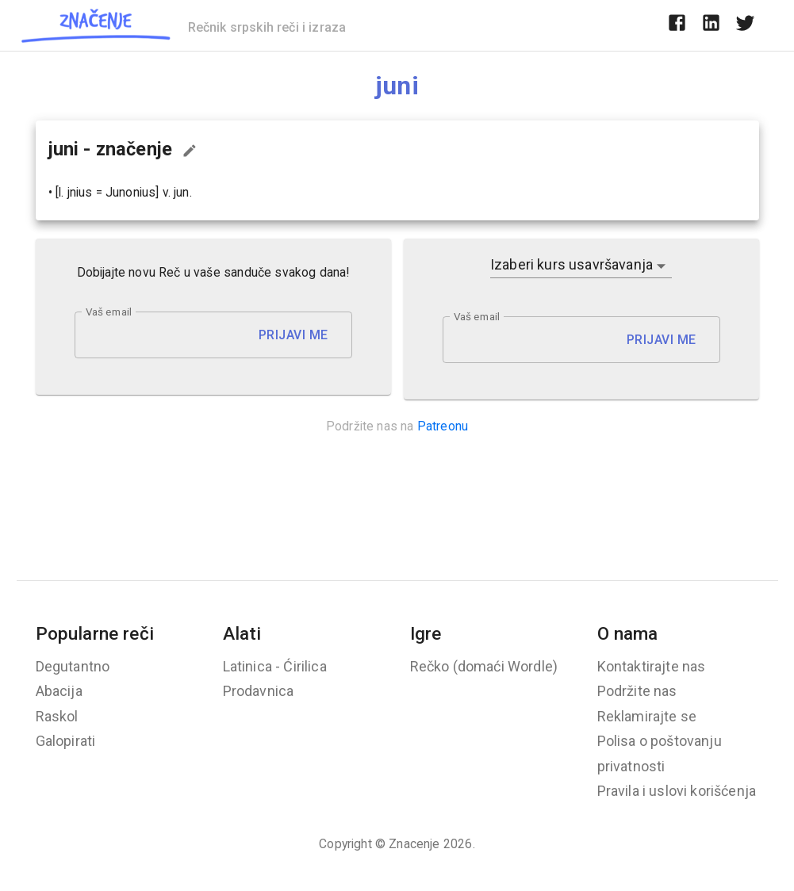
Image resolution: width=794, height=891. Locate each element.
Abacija (59, 691)
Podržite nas (637, 691)
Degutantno (73, 666)
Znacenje (414, 843)
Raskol (57, 716)
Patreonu (442, 426)
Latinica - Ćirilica (275, 666)
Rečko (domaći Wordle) (484, 666)
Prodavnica (258, 691)
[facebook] (677, 25)
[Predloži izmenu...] (189, 150)
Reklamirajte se (647, 716)
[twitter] (745, 25)
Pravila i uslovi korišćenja (677, 790)
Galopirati (66, 740)
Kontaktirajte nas (651, 666)
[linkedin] (711, 25)
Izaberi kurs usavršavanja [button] (571, 264)
